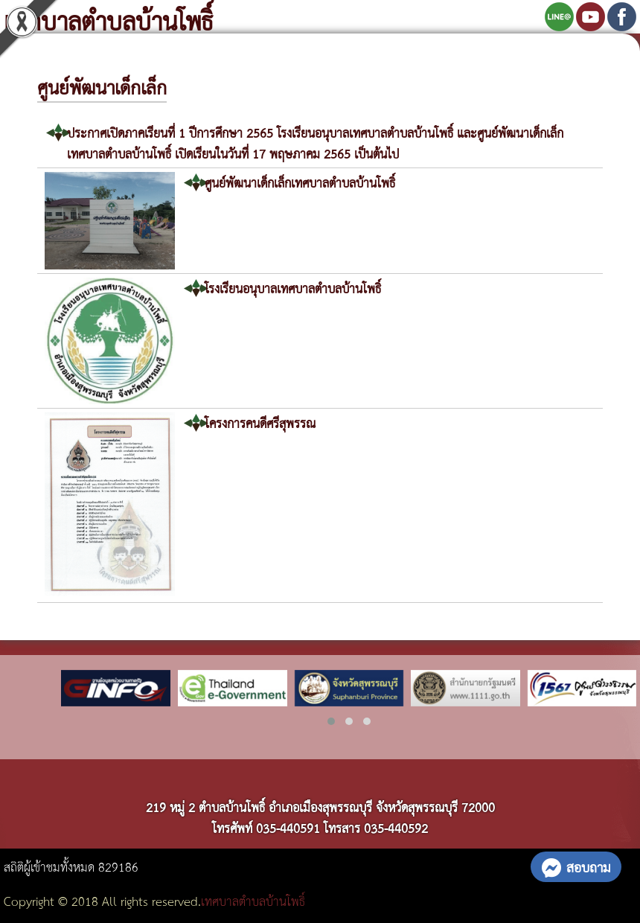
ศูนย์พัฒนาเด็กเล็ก (102, 86)
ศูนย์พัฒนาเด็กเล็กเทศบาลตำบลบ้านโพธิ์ (300, 182)
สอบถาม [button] (576, 866)
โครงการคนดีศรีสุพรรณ (260, 422)
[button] (331, 721)
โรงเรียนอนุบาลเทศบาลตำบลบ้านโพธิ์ (293, 288)
